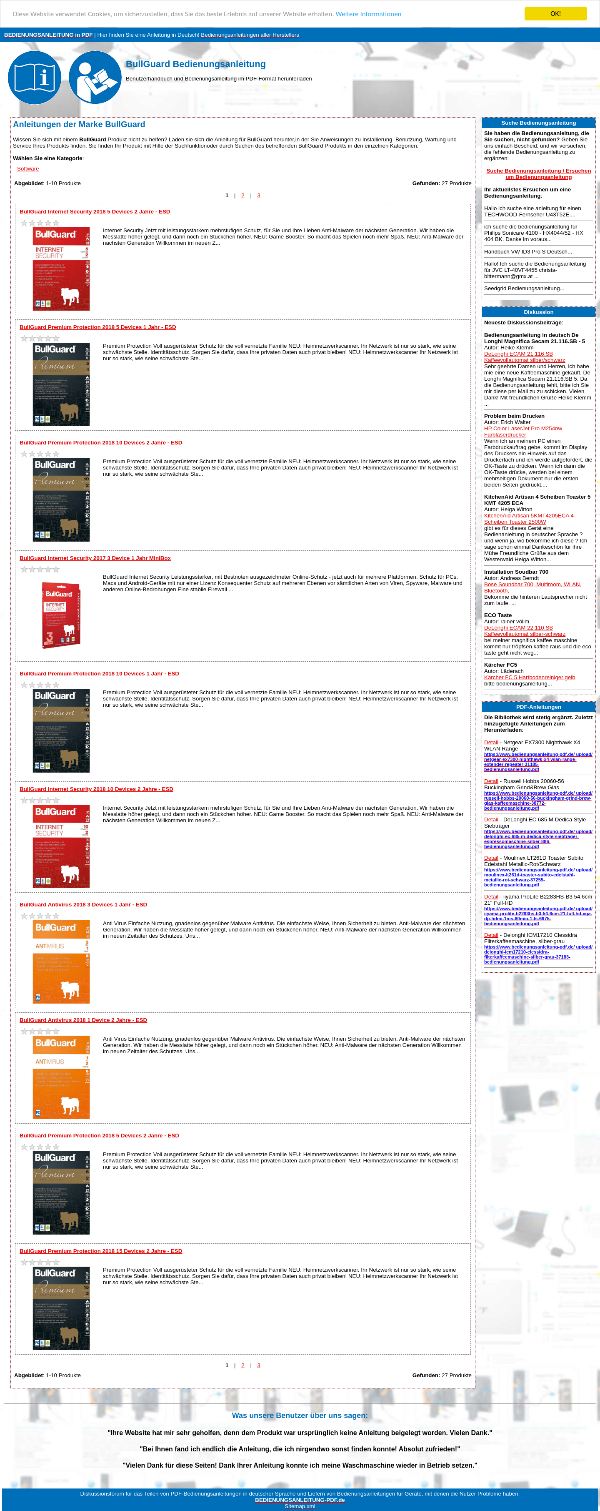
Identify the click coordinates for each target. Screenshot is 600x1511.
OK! (555, 13)
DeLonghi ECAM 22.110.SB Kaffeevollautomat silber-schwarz (524, 631)
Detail (491, 742)
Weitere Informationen (369, 14)
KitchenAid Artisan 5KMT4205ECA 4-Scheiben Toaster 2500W (529, 518)
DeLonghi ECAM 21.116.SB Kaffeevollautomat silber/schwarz (524, 357)
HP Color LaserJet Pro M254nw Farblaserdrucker (523, 431)
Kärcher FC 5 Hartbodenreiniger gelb (529, 677)
